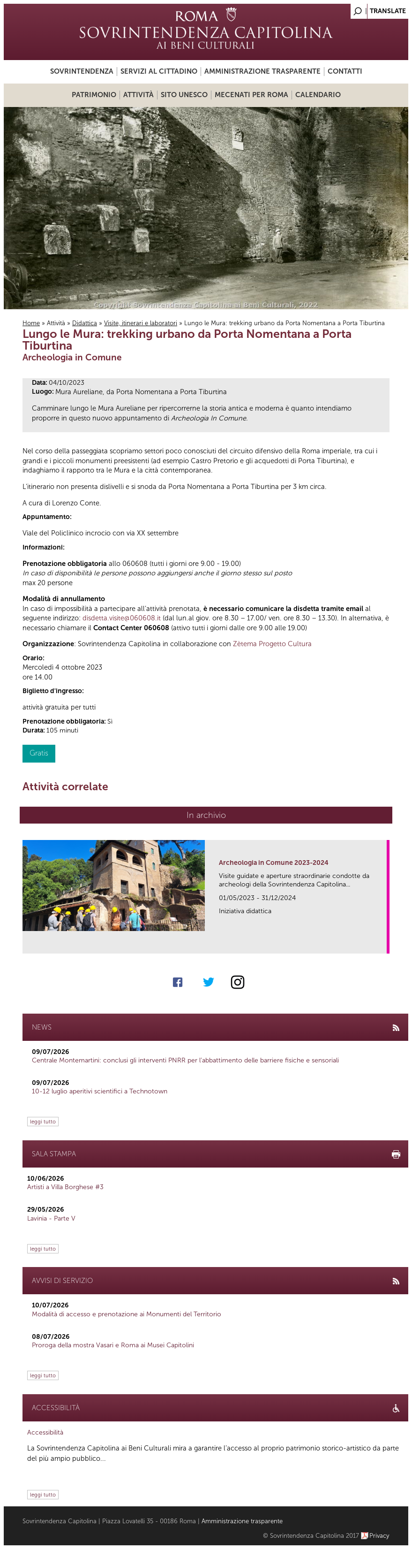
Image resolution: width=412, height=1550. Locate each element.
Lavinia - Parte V (51, 1218)
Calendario (318, 95)
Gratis (39, 752)
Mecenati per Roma (251, 95)
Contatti (345, 71)
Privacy (379, 1535)
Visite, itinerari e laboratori (140, 323)
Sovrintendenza (81, 71)
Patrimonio (94, 95)
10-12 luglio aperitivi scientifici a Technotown (99, 1091)
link (383, 943)
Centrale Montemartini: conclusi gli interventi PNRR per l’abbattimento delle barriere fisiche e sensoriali (185, 1060)
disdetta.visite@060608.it (121, 618)
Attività (138, 95)
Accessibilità (45, 1432)
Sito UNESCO (184, 95)
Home (31, 323)
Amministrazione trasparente (262, 71)
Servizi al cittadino (158, 71)
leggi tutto (43, 1121)
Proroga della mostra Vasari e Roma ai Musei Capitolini (113, 1345)
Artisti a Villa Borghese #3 (65, 1187)
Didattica (84, 323)
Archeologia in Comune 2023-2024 (274, 863)
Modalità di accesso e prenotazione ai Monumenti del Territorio (126, 1314)
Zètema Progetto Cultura (272, 644)
